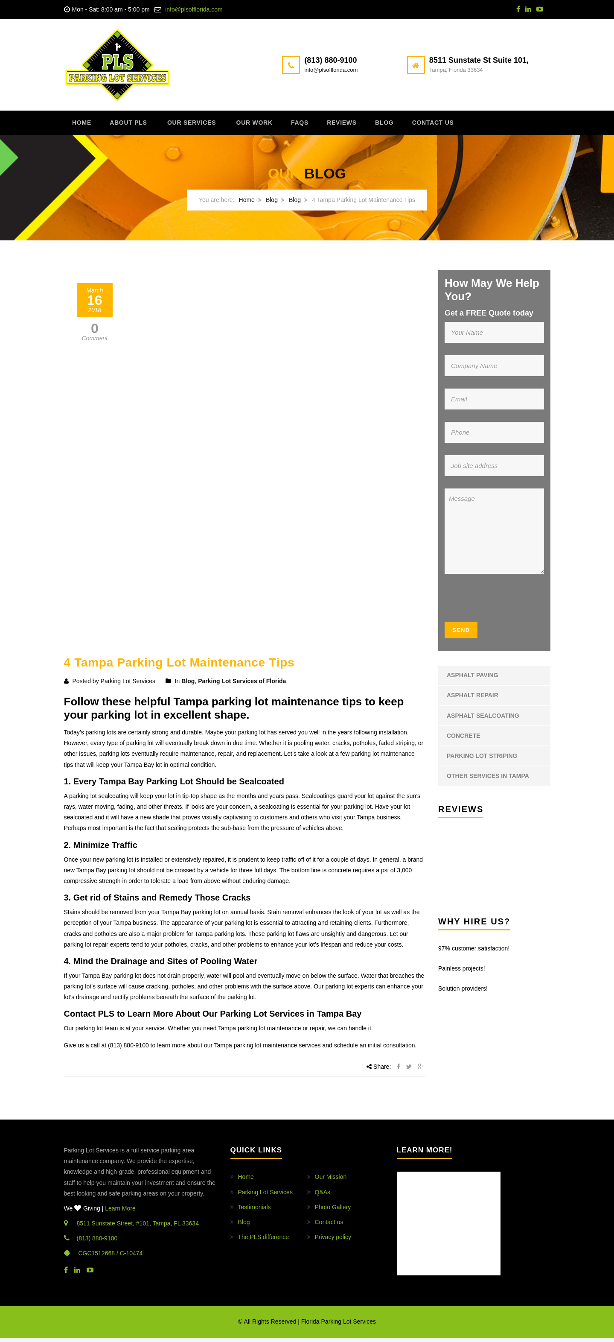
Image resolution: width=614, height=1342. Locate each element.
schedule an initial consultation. (375, 1049)
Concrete (463, 739)
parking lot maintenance (383, 757)
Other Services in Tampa (488, 780)
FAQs (324, 125)
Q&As (323, 1196)
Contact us (474, 125)
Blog (419, 125)
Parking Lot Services (265, 1196)
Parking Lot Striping (482, 759)
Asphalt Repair (472, 699)
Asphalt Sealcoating (483, 719)
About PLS (138, 125)
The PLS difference (263, 1241)
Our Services (205, 125)
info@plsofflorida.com (194, 9)
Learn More (120, 1212)
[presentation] (496, 604)
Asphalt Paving (472, 679)
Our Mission (331, 1181)
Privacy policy (333, 1241)
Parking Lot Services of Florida (242, 684)
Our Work (272, 125)
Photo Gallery (333, 1211)
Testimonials (254, 1211)
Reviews (371, 125)
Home (86, 125)
